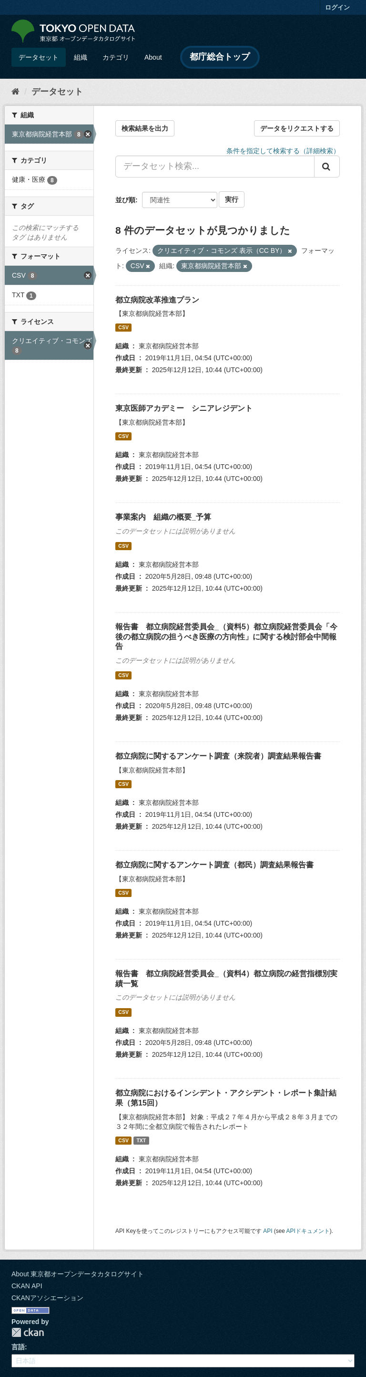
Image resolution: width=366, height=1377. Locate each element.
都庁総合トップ (220, 57)
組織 (80, 57)
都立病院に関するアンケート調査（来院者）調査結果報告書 (218, 756)
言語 (18, 1347)
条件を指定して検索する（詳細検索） (283, 151)
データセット (39, 57)
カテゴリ (115, 57)
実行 (231, 199)
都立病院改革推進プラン (157, 300)
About (153, 57)
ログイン (337, 7)
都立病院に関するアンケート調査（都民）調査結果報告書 (214, 865)
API (267, 1231)
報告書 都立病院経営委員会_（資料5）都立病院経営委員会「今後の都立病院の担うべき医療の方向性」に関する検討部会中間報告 (226, 637)
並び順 (125, 200)
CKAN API (26, 1286)
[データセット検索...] (215, 166)
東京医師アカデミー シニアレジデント (184, 408)
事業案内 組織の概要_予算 (163, 517)
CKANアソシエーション (47, 1298)
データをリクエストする (297, 128)
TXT (141, 1140)
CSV (123, 327)
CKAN (27, 1332)
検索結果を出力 (145, 128)
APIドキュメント (308, 1231)
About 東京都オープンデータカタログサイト (77, 1274)
